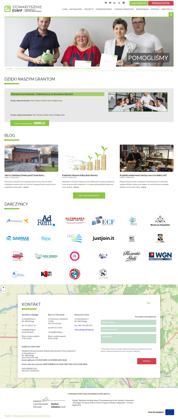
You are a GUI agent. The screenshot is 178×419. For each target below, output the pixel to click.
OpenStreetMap (172, 387)
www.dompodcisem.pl (84, 329)
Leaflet (161, 387)
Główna (8, 69)
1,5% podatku (139, 3)
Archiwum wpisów (89, 195)
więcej (25, 187)
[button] (3, 288)
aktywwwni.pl (44, 416)
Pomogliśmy (39, 69)
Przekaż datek (161, 3)
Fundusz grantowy (23, 69)
